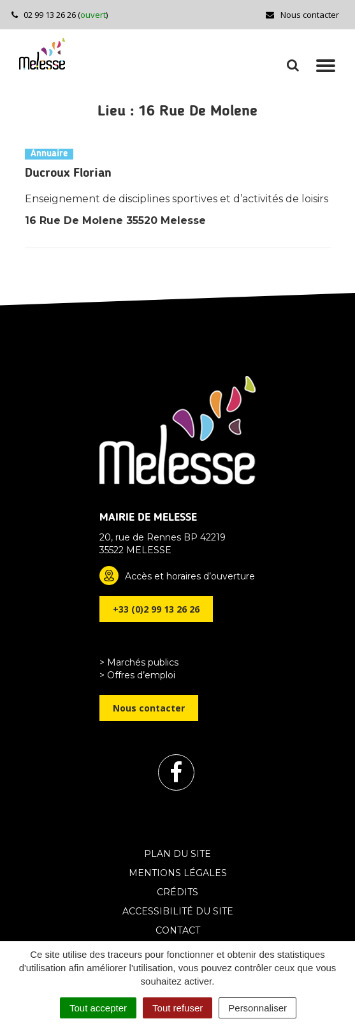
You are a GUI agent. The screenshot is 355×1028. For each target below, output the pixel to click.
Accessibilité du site (177, 911)
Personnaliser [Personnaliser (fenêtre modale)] (257, 1007)
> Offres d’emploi (137, 675)
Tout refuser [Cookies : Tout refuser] (177, 1007)
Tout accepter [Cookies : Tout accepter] (98, 1007)
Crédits (177, 892)
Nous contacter (301, 14)
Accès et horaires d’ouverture (190, 576)
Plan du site (177, 854)
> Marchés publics (138, 662)
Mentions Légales (178, 873)
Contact (178, 930)
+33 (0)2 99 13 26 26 (156, 609)
